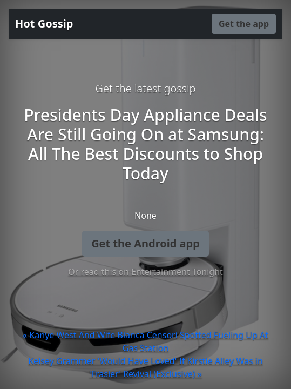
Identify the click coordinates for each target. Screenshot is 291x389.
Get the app (244, 24)
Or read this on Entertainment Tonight (145, 272)
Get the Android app (145, 243)
